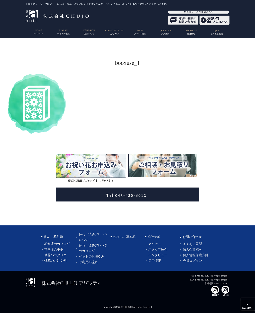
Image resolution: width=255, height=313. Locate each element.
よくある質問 (192, 244)
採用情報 (154, 260)
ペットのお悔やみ (91, 256)
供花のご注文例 (55, 260)
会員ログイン (192, 260)
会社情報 (154, 237)
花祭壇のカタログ (57, 244)
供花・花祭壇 (53, 237)
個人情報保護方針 (195, 255)
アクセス (154, 244)
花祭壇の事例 (53, 249)
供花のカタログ (55, 255)
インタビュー (157, 255)
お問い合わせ (192, 237)
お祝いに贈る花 (124, 237)
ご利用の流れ (88, 262)
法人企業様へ (192, 249)
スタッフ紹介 (157, 249)
